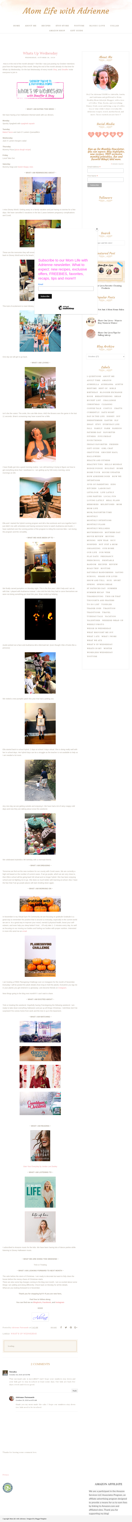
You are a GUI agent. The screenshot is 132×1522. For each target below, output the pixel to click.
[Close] (97, 229)
